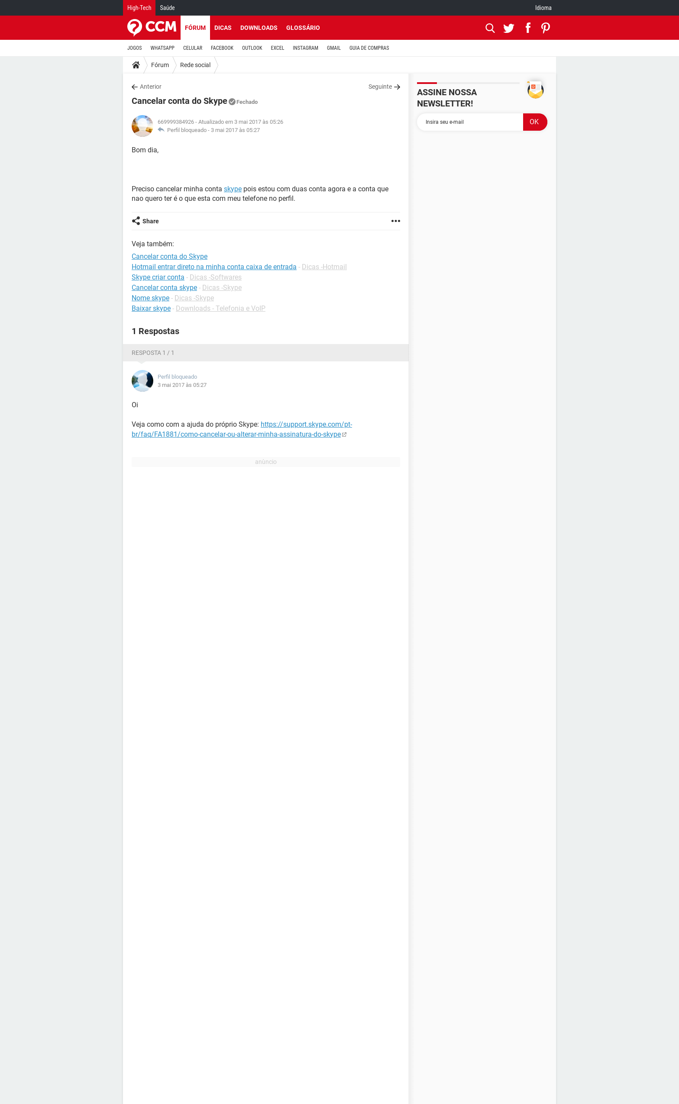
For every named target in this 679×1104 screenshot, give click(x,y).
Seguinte (380, 86)
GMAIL (334, 48)
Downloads (259, 27)
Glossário (303, 27)
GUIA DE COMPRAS (369, 48)
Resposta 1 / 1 (153, 352)
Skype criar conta (158, 277)
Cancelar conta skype (164, 287)
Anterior (151, 86)
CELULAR (192, 48)
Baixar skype (151, 308)
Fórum (195, 27)
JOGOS (134, 48)
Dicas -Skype (222, 287)
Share (150, 221)
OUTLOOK (252, 48)
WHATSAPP (163, 48)
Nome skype (150, 298)
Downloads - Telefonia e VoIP (220, 308)
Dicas (223, 27)
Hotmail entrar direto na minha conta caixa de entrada (214, 267)
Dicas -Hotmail (324, 267)
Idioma (543, 7)
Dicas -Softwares (216, 277)
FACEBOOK (222, 48)
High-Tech (139, 7)
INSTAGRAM (305, 48)
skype (233, 189)
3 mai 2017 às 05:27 (235, 130)
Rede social (195, 64)
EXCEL (277, 48)
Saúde (167, 7)
